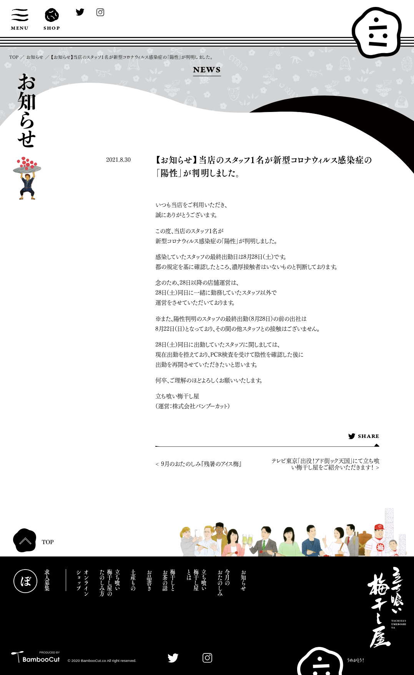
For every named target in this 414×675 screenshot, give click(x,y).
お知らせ (34, 57)
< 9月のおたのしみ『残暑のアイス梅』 (198, 464)
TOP (13, 57)
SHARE (363, 436)
